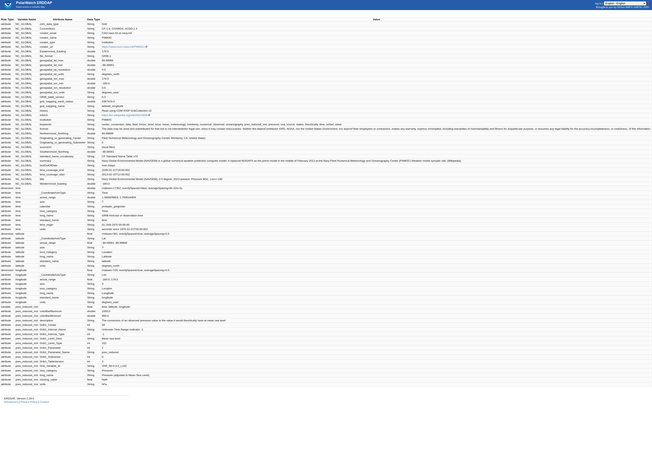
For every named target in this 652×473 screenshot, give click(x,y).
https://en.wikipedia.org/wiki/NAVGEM (126, 115)
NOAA (620, 7)
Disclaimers (11, 401)
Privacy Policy (28, 401)
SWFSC (638, 7)
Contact (44, 401)
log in (598, 3)
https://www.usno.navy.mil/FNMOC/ (125, 46)
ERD (646, 7)
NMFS (629, 7)
